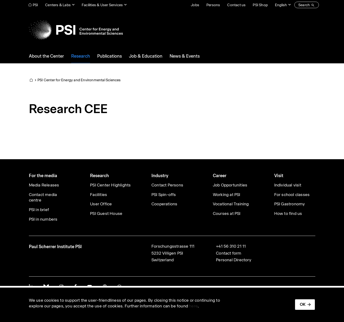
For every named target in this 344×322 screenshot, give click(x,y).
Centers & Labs (58, 5)
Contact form (228, 253)
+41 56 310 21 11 (231, 246)
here (193, 306)
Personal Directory (233, 259)
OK (303, 304)
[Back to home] (76, 29)
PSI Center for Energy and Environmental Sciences (79, 80)
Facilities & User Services (102, 5)
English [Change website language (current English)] (281, 5)
